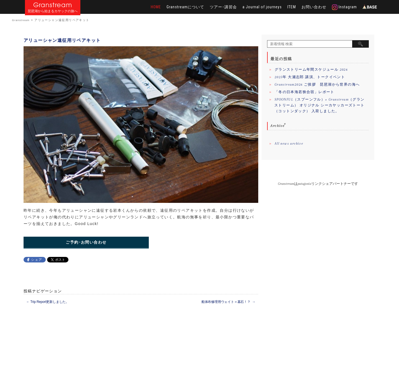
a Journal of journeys (262, 7)
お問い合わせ (313, 7)
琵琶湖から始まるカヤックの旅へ (53, 11)
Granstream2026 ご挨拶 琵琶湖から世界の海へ (317, 84)
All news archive (289, 143)
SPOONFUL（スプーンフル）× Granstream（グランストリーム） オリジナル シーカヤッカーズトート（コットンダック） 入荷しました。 (319, 105)
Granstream (52, 5)
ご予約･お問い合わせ (86, 242)
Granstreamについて (185, 7)
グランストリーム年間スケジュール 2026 (311, 70)
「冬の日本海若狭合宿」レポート (304, 92)
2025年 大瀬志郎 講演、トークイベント (310, 77)
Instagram (344, 7)
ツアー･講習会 (223, 7)
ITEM (291, 7)
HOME (156, 7)
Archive (277, 126)
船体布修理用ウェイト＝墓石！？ (228, 302)
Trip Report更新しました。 (47, 302)
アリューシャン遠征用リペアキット (62, 40)
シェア (36, 260)
